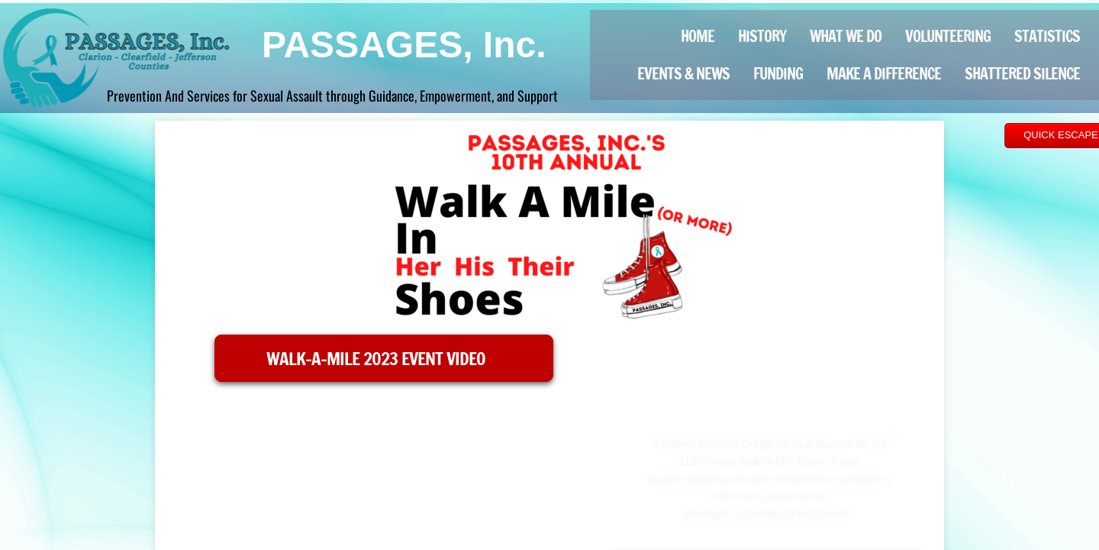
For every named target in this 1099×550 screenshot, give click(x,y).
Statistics (1047, 36)
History (762, 36)
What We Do (845, 36)
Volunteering (948, 36)
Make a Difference (884, 74)
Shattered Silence (1022, 74)
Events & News (683, 74)
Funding (778, 74)
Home (697, 36)
